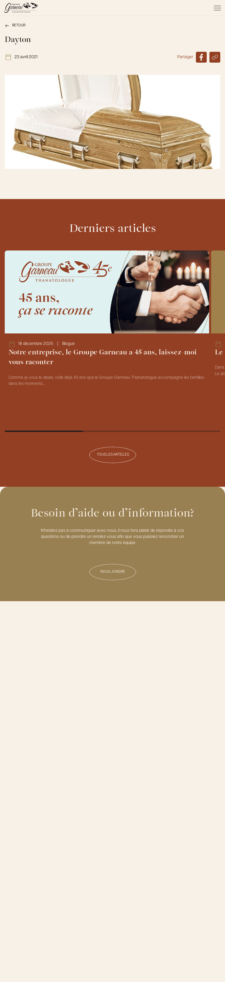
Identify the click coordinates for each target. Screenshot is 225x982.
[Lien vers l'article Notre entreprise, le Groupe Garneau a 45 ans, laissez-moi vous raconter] (107, 332)
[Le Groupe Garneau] (21, 8)
